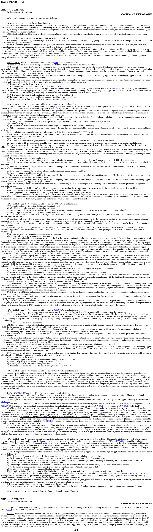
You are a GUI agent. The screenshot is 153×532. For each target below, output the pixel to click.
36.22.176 (22, 393)
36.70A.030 (113, 88)
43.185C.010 (56, 86)
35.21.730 (32, 443)
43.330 (56, 310)
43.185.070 (134, 473)
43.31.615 (127, 404)
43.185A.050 (146, 473)
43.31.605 (5, 406)
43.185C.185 (48, 421)
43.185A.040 (119, 441)
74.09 (56, 63)
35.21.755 (46, 443)
